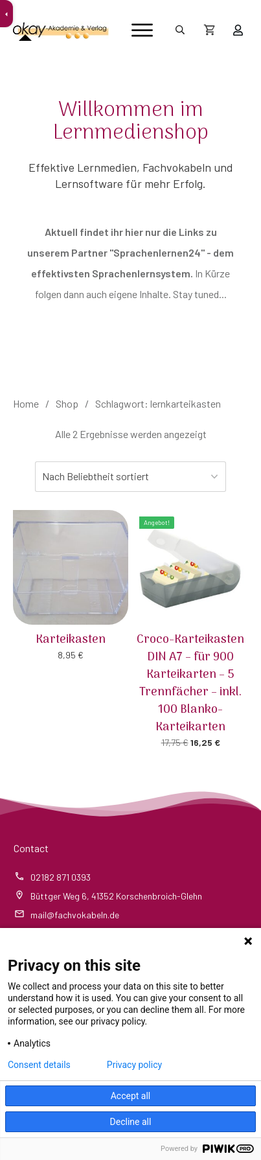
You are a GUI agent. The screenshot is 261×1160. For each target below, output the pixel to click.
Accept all (131, 1096)
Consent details (39, 1065)
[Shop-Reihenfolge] (131, 476)
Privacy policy (134, 1065)
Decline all (131, 1122)
